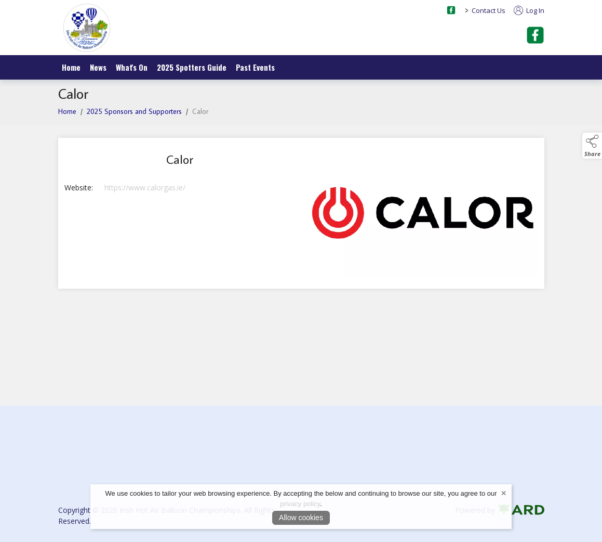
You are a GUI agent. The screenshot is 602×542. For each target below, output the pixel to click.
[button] (592, 146)
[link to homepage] (86, 28)
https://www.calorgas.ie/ (144, 187)
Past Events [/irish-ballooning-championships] (255, 67)
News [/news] (98, 67)
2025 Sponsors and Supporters (134, 111)
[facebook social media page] (451, 10)
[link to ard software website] (520, 510)
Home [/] (71, 67)
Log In (529, 10)
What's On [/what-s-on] (132, 67)
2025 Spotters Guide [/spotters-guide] (191, 67)
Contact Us (488, 10)
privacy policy (300, 504)
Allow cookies (301, 517)
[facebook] (535, 35)
